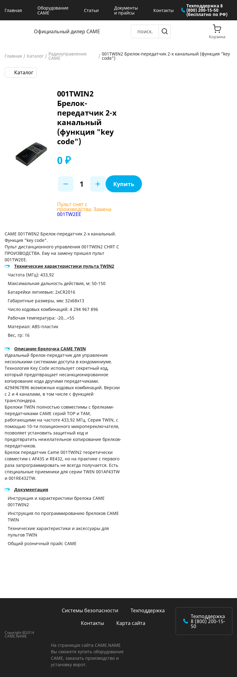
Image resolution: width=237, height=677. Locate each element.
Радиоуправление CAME (67, 56)
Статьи (91, 10)
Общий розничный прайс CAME (42, 543)
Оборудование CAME (53, 10)
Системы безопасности (90, 610)
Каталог (35, 56)
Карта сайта (130, 623)
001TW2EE (69, 214)
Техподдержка (148, 610)
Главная (13, 10)
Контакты (163, 10)
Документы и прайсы (126, 10)
